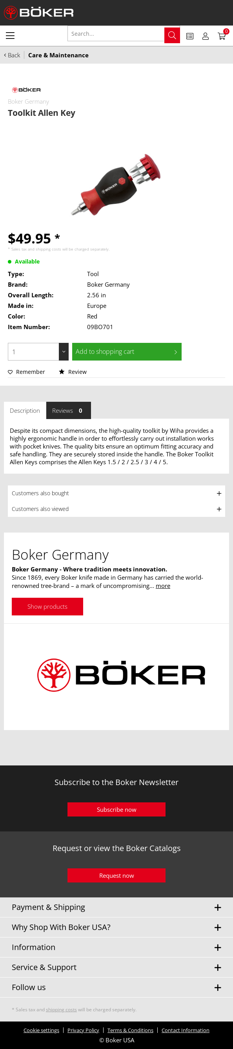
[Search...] (123, 33)
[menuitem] (10, 35)
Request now (116, 875)
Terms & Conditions (130, 1030)
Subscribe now (117, 809)
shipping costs (48, 249)
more (163, 585)
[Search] (172, 35)
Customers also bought (40, 493)
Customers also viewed (40, 509)
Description (25, 410)
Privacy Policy (83, 1030)
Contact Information (185, 1030)
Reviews (68, 410)
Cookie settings (41, 1030)
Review (73, 371)
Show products (47, 606)
